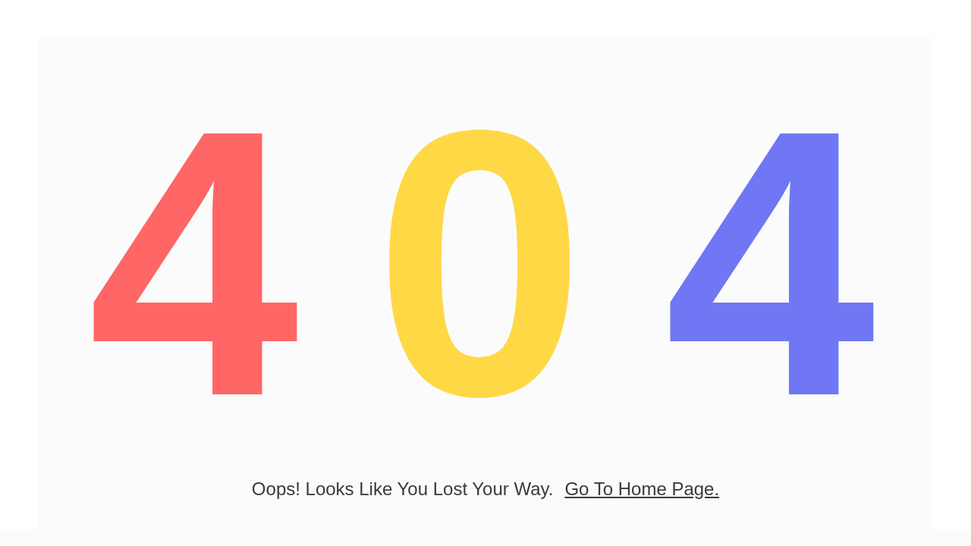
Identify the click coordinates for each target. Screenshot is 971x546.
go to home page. (641, 489)
